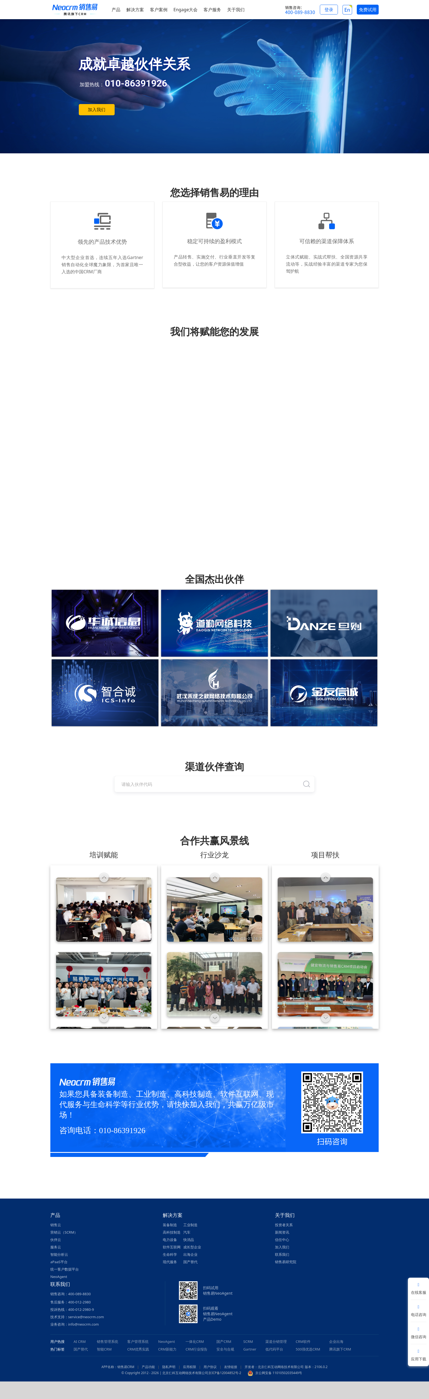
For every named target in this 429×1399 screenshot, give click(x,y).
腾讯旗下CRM (340, 1349)
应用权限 (189, 1366)
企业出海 (336, 1341)
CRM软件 (303, 1341)
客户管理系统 (138, 1341)
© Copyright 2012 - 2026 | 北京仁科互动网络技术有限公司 (164, 1373)
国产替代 (190, 1261)
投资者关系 (284, 1224)
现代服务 (170, 1261)
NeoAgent (58, 1276)
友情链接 (230, 1366)
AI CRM (80, 1341)
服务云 (55, 1247)
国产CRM (223, 1341)
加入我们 (96, 109)
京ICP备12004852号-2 (224, 1373)
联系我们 (282, 1254)
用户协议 (210, 1366)
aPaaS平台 (59, 1261)
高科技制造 (172, 1232)
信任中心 (282, 1239)
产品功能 (148, 1366)
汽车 (186, 1232)
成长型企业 (192, 1247)
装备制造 (170, 1224)
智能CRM (104, 1349)
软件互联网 (172, 1247)
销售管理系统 (107, 1341)
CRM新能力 (167, 1349)
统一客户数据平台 (64, 1269)
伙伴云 (55, 1239)
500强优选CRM (308, 1349)
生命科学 (170, 1254)
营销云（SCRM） (64, 1232)
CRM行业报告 (196, 1349)
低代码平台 (274, 1349)
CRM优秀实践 (138, 1349)
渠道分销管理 (276, 1341)
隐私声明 (168, 1366)
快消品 (188, 1239)
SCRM (248, 1341)
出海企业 (190, 1254)
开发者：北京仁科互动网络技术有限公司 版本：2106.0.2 (286, 1366)
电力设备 (170, 1239)
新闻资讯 (282, 1232)
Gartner (249, 1349)
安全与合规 (225, 1349)
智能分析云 (59, 1254)
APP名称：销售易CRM (118, 1366)
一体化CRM (194, 1341)
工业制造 (190, 1224)
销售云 (55, 1224)
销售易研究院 (285, 1261)
